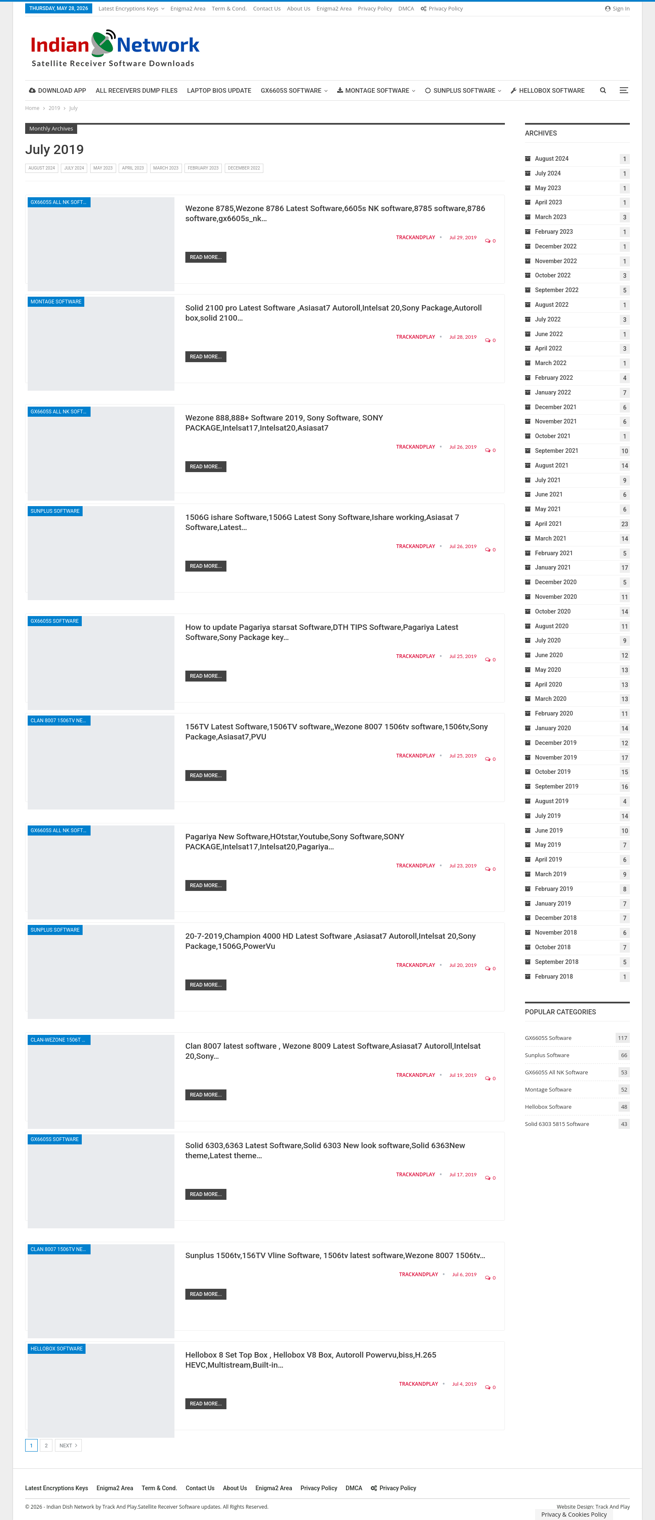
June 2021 (549, 494)
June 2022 (549, 334)
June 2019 (549, 830)
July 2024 (74, 168)
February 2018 (554, 976)
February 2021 (554, 553)
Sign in (617, 8)
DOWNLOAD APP (57, 90)
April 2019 (548, 859)
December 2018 (556, 917)
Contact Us (267, 8)
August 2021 (552, 465)
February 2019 (554, 888)
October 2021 (553, 436)
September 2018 (557, 961)
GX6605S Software (291, 90)
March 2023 (166, 168)
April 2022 (548, 348)
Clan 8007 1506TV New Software (61, 720)
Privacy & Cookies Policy (574, 1514)
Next (68, 1445)
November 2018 (556, 932)
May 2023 (103, 168)
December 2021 (556, 407)
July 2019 (548, 815)
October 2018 (553, 947)
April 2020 (548, 684)
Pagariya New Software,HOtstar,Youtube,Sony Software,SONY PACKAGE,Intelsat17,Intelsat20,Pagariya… (294, 841)
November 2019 (556, 757)
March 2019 (551, 874)
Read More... (206, 257)
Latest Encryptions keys (129, 8)
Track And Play (612, 1506)
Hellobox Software (548, 90)
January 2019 (553, 903)
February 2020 (554, 713)
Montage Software (373, 90)
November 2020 (556, 596)
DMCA (406, 8)
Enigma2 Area (188, 8)
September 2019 (557, 786)
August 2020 (552, 626)
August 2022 (552, 304)
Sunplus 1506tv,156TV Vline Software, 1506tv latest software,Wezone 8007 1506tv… (335, 1255)
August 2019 (552, 801)
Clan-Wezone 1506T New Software (61, 1040)
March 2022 (551, 363)
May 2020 (548, 669)
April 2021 (548, 523)
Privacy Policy (375, 8)
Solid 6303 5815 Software (557, 1124)
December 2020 (556, 582)
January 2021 (553, 567)
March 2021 (551, 538)
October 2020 (553, 611)
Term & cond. (229, 8)
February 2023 (203, 168)
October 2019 (553, 771)
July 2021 (548, 480)
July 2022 (548, 319)
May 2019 (548, 844)
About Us (298, 8)
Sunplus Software (460, 90)
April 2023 (133, 168)
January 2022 (553, 392)
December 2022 (244, 168)
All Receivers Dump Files (136, 90)
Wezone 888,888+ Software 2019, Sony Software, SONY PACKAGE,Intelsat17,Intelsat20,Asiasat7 (284, 423)
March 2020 (551, 698)
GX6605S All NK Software (61, 202)
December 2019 (556, 742)
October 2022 (553, 275)
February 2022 (554, 377)
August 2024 (42, 168)
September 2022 (557, 290)
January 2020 (553, 728)
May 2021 (548, 509)
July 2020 (548, 640)
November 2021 (556, 421)
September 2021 (557, 450)
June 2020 (549, 655)
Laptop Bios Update (219, 90)
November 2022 (556, 261)
